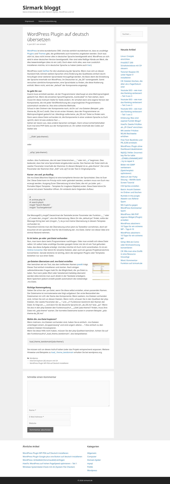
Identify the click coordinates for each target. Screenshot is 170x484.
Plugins (30, 53)
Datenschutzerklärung (47, 21)
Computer (91, 456)
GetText (46, 71)
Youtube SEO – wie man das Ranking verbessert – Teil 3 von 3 (131, 93)
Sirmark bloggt (42, 7)
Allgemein (91, 453)
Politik (90, 467)
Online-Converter (35, 250)
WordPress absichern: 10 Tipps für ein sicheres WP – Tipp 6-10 (132, 226)
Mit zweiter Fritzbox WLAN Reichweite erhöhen (130, 133)
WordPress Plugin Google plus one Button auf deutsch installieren (52, 456)
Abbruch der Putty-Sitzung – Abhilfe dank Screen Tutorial (131, 179)
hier (89, 65)
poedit (80, 264)
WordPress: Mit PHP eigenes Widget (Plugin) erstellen (131, 217)
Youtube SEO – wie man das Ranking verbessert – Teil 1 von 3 (131, 111)
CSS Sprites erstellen (130, 186)
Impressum (29, 21)
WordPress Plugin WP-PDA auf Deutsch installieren (49, 363)
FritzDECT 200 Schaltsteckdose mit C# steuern (131, 65)
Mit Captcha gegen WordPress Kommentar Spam (131, 208)
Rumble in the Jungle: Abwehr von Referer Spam (130, 198)
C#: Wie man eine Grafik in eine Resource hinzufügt (131, 254)
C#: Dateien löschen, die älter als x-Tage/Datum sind (131, 84)
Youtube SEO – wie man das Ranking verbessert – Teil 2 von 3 (131, 102)
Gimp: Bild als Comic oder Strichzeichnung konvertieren (130, 245)
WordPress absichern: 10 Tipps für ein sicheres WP (132, 235)
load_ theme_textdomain (62, 352)
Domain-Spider (94, 460)
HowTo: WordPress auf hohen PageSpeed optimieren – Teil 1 (50, 463)
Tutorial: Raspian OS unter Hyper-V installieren (130, 75)
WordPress (32, 50)
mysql (90, 463)
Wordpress (34, 358)
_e (88, 160)
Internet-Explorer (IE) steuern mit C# (44, 361)
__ (76, 160)
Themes (42, 53)
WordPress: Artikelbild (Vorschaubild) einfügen (44, 460)
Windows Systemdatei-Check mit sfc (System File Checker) (49, 467)
